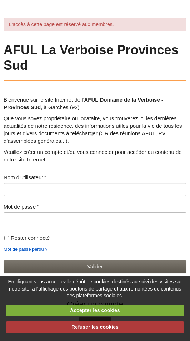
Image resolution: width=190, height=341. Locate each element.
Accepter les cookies (95, 310)
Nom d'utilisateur (23, 177)
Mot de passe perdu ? (26, 249)
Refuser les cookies (95, 327)
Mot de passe (20, 207)
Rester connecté (27, 238)
